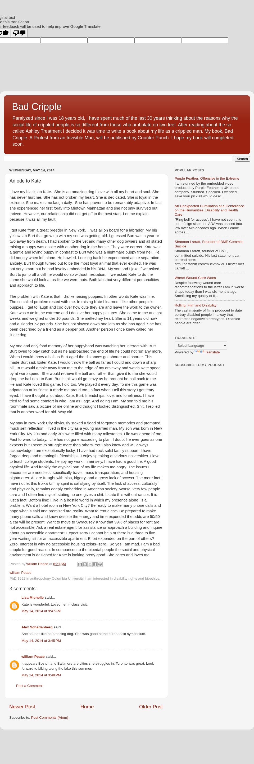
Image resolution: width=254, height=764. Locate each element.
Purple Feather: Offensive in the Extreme (207, 178)
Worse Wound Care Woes (195, 278)
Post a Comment (29, 686)
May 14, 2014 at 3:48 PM (41, 675)
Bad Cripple (37, 106)
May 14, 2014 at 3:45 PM (41, 641)
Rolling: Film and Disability (195, 305)
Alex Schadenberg (37, 627)
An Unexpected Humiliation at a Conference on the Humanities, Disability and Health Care (209, 210)
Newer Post (22, 706)
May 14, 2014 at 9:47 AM (41, 611)
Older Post (151, 706)
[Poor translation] (19, 33)
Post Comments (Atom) (49, 717)
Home (87, 706)
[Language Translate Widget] (201, 345)
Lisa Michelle (32, 597)
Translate (207, 352)
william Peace (33, 657)
